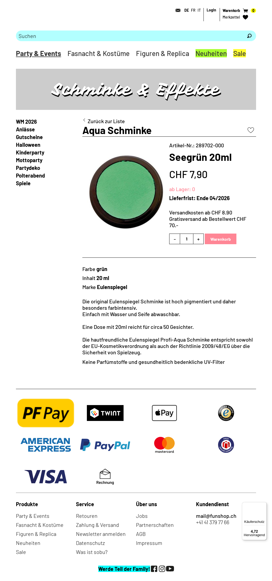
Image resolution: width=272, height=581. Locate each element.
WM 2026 (26, 121)
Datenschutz (90, 543)
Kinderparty (30, 152)
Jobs (142, 516)
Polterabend (30, 175)
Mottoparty (29, 160)
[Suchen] (249, 36)
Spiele (23, 183)
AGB (141, 534)
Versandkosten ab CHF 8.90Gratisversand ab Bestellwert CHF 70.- (207, 218)
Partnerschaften (155, 525)
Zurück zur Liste (106, 121)
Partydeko (28, 168)
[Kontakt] (176, 10)
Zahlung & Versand (97, 525)
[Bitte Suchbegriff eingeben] (129, 36)
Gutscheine (29, 137)
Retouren (86, 516)
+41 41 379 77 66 (212, 522)
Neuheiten (211, 53)
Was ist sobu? (92, 552)
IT (199, 10)
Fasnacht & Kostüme (98, 53)
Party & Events (38, 53)
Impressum (149, 543)
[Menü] (263, 505)
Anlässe (25, 129)
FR (193, 10)
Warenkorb (220, 239)
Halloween (28, 144)
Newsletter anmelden (101, 534)
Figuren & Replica (162, 53)
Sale (239, 53)
